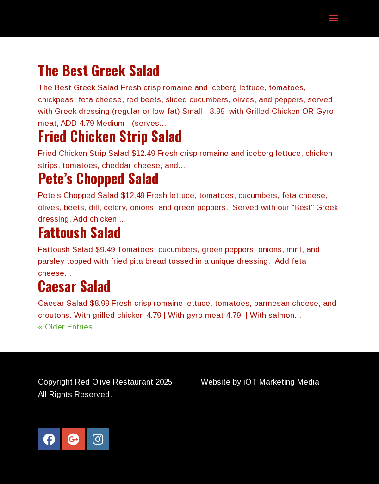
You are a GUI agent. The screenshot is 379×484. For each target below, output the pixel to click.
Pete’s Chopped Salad (98, 178)
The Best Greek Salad (99, 70)
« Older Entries (65, 327)
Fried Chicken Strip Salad (110, 135)
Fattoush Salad (79, 232)
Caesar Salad (74, 285)
